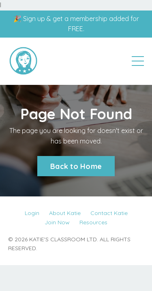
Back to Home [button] (76, 166)
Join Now (57, 222)
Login (32, 213)
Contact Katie (109, 213)
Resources (93, 222)
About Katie (65, 213)
